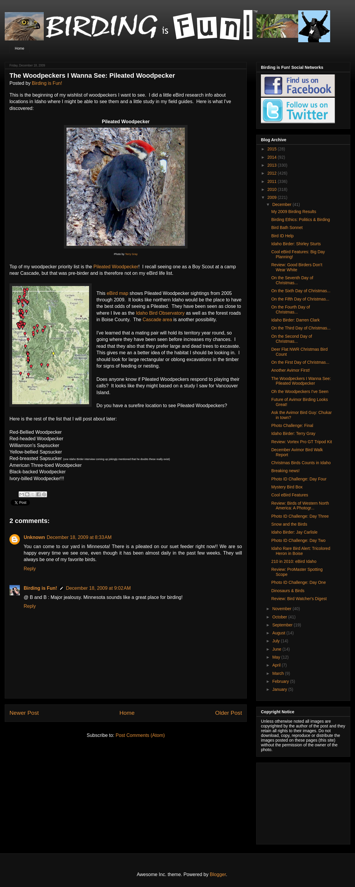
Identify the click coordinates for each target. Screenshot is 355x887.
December (282, 204)
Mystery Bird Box (287, 487)
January (280, 689)
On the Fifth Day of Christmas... (300, 299)
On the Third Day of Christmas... (300, 328)
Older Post (228, 713)
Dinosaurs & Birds (287, 590)
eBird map (117, 293)
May (276, 657)
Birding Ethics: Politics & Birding (300, 219)
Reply (30, 568)
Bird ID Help (282, 235)
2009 (272, 197)
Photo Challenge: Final (292, 425)
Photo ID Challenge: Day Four (299, 479)
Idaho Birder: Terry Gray (293, 433)
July (276, 641)
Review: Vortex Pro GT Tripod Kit (301, 441)
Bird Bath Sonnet (287, 227)
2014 (272, 157)
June (277, 649)
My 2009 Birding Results (293, 211)
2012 (272, 173)
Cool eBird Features (289, 495)
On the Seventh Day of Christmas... (292, 280)
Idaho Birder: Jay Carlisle (294, 532)
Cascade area (157, 319)
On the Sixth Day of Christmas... (300, 290)
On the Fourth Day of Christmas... (290, 309)
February (281, 681)
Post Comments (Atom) (140, 735)
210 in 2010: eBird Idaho (294, 561)
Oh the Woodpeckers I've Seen (299, 391)
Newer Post (24, 713)
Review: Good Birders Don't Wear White (296, 267)
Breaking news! (285, 470)
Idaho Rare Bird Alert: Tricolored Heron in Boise (300, 551)
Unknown (34, 537)
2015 (272, 149)
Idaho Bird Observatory (160, 313)
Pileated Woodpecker (115, 266)
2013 (272, 165)
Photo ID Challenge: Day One (298, 582)
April (277, 665)
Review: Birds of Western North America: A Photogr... (300, 506)
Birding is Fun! (47, 83)
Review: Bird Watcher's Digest (299, 598)
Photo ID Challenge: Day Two (298, 540)
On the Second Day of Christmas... (291, 339)
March (278, 673)
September (282, 625)
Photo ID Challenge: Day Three (300, 516)
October (280, 617)
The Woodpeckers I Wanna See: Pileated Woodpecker (301, 381)
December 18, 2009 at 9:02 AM (98, 588)
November (282, 608)
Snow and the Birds (289, 524)
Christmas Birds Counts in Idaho (301, 462)
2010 (272, 189)
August (279, 633)
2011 (272, 181)
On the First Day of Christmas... (300, 362)
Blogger (218, 874)
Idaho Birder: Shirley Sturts (296, 243)
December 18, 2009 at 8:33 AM (79, 537)
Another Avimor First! (290, 370)
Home (19, 48)
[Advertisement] (298, 802)
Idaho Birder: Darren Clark (295, 320)
